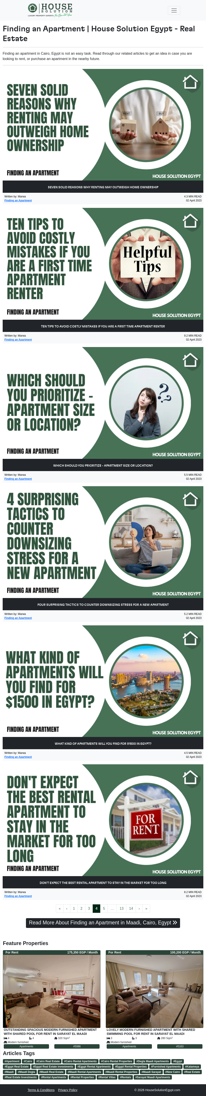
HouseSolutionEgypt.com (162, 1090)
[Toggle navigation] (174, 10)
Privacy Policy (67, 1090)
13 (122, 908)
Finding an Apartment (18, 200)
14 (131, 908)
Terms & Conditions (41, 1090)
